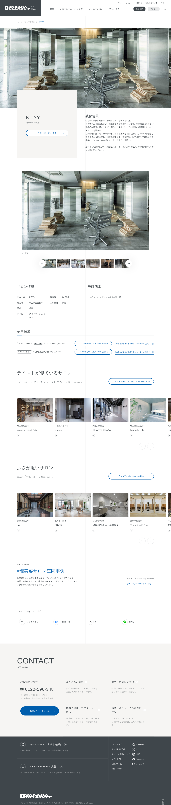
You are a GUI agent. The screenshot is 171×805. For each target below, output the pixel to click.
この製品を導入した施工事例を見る (94, 343)
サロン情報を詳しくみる (51, 133)
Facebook (61, 622)
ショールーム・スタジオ (71, 9)
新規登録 (139, 9)
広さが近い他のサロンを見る (134, 476)
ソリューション (96, 9)
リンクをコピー (29, 622)
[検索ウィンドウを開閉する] (164, 9)
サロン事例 (114, 9)
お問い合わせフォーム (43, 711)
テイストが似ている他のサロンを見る (132, 381)
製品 (52, 9)
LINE (128, 622)
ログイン (153, 9)
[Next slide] (128, 263)
